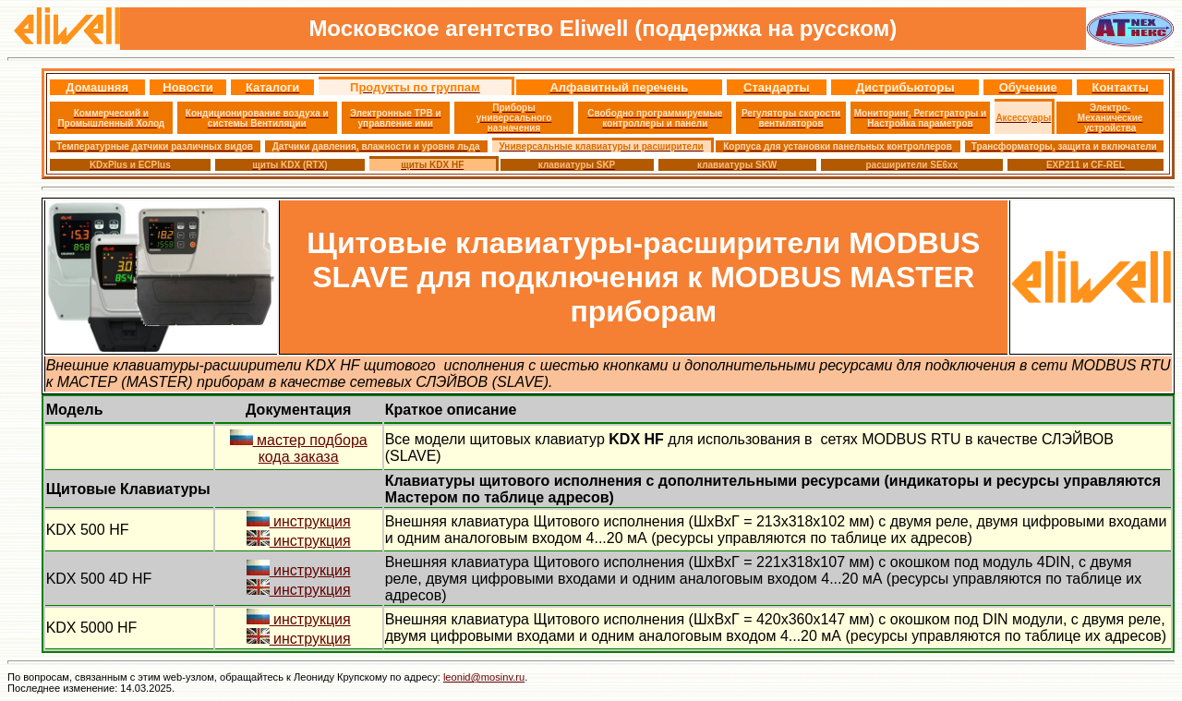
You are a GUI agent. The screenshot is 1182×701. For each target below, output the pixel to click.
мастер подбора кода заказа (299, 448)
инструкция (299, 521)
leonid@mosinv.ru (484, 677)
